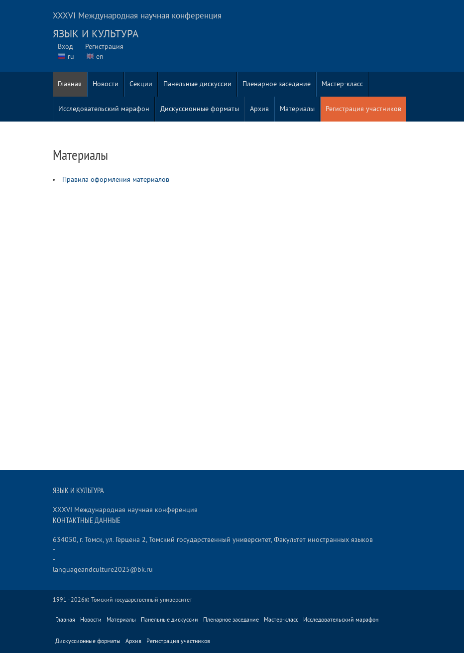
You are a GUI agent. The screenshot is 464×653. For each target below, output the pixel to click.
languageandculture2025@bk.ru (103, 569)
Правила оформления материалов (115, 179)
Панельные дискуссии (197, 84)
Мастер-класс (342, 84)
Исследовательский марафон (103, 109)
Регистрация (104, 46)
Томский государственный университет (141, 600)
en (100, 56)
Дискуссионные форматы (199, 109)
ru (71, 56)
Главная (70, 84)
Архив (259, 109)
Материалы (297, 109)
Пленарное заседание (276, 84)
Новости (105, 84)
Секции (140, 84)
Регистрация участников (363, 109)
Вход (65, 46)
